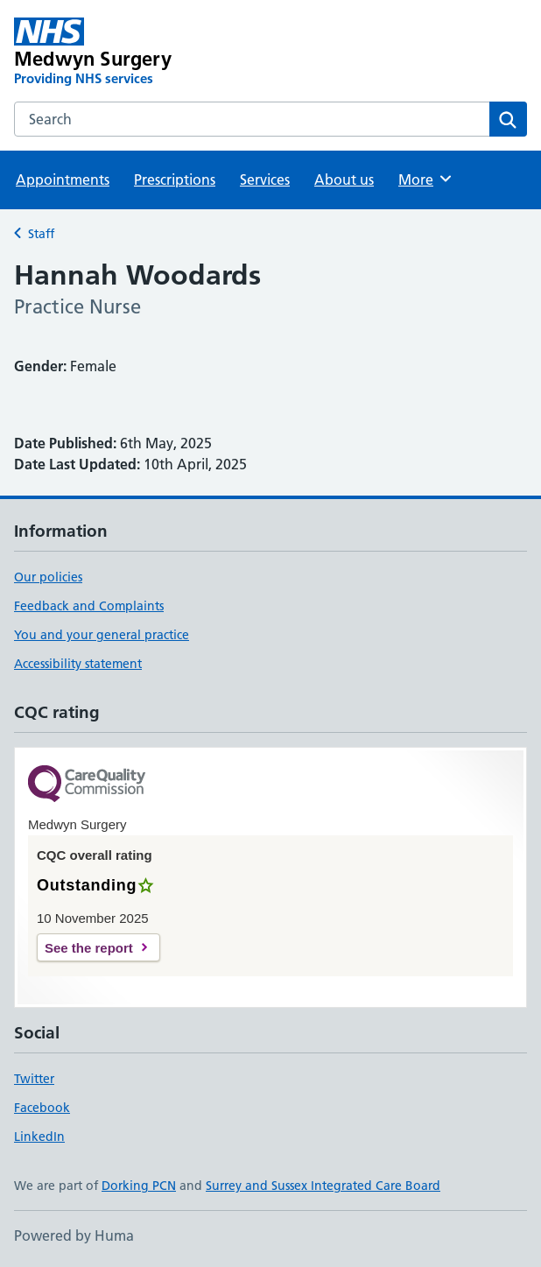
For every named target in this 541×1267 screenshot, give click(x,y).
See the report (89, 947)
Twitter (34, 1079)
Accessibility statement (78, 664)
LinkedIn (39, 1136)
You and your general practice (101, 635)
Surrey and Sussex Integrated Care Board (323, 1185)
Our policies (48, 577)
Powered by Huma (74, 1235)
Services (265, 179)
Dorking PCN (139, 1185)
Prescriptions (174, 179)
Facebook (42, 1108)
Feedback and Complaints (89, 606)
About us (344, 179)
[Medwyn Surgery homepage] (168, 53)
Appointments (62, 179)
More (425, 178)
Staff (41, 234)
